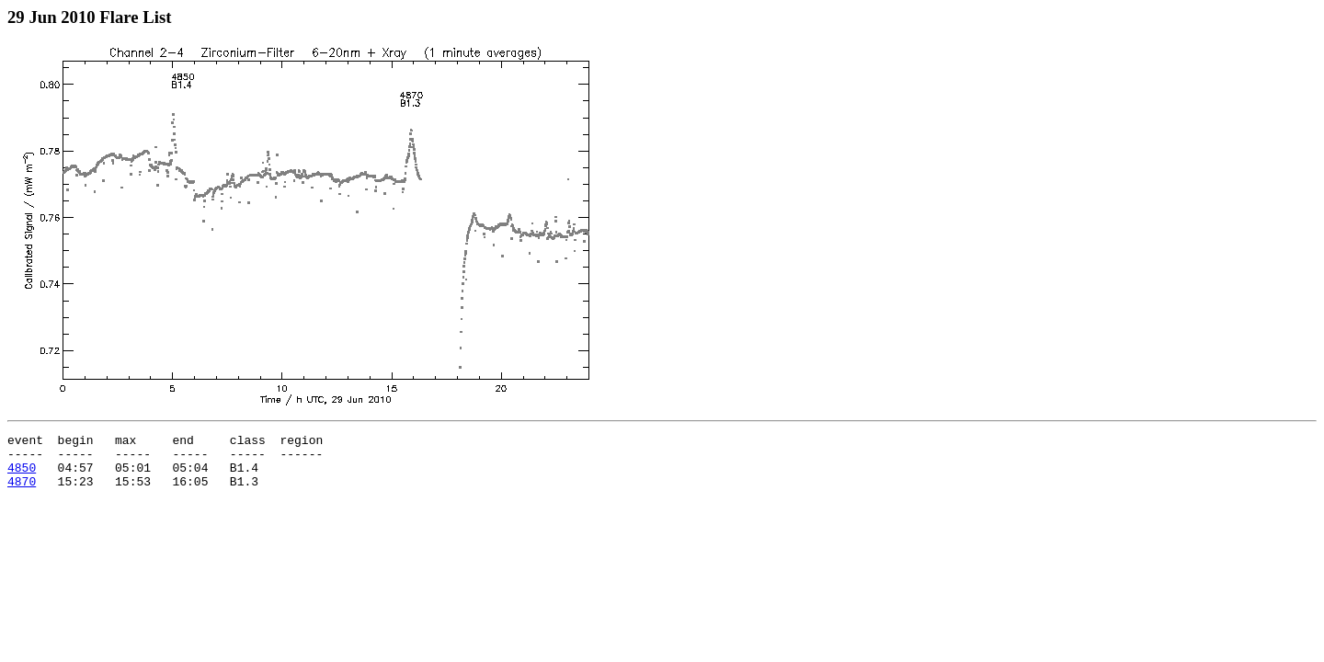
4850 (21, 475)
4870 (21, 492)
